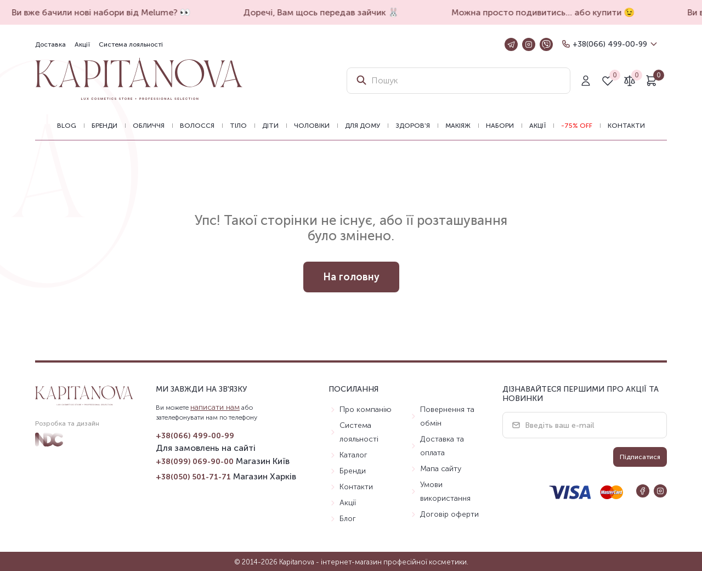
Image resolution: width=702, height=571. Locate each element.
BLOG (66, 125)
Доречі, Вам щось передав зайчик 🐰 (325, 12)
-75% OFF (576, 125)
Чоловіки (312, 125)
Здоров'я (412, 125)
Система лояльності (131, 44)
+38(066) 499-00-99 (610, 44)
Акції (82, 44)
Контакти (626, 125)
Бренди (104, 125)
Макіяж (458, 125)
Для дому (362, 125)
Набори (500, 125)
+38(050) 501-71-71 (193, 477)
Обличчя (149, 125)
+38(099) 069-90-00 (195, 461)
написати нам (215, 407)
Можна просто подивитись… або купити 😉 (547, 12)
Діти (270, 125)
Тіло (238, 125)
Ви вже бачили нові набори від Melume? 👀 (105, 12)
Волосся (197, 125)
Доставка (50, 44)
